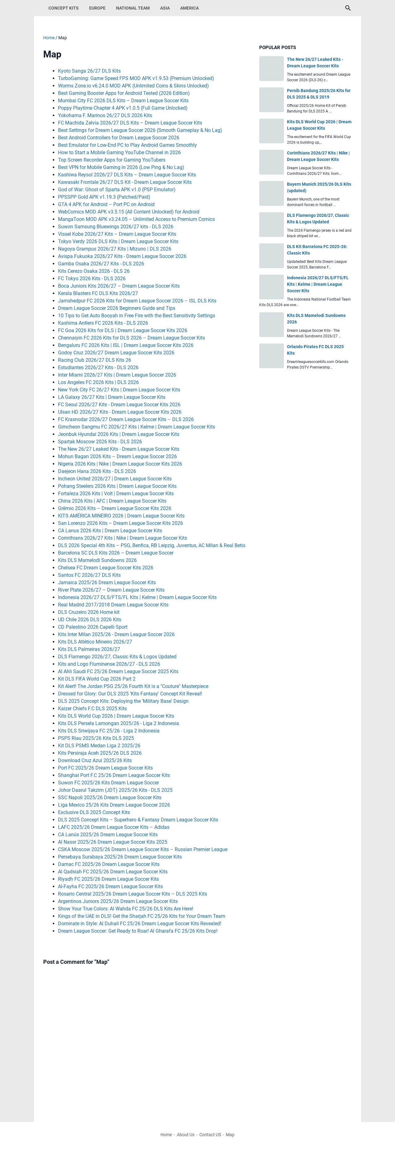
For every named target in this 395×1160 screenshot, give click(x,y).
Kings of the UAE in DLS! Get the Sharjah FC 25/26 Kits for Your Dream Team (141, 916)
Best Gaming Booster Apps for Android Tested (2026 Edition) (124, 93)
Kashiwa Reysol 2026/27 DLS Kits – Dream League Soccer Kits (127, 175)
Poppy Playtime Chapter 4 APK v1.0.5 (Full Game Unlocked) (123, 108)
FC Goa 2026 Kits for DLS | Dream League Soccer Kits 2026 (122, 330)
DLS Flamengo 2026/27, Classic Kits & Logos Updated (117, 657)
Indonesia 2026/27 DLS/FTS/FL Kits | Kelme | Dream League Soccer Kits (137, 597)
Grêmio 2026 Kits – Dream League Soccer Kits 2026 (114, 508)
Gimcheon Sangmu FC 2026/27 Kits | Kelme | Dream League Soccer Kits (136, 427)
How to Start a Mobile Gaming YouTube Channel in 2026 (119, 152)
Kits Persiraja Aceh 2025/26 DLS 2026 (100, 753)
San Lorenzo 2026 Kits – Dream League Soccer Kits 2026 (120, 523)
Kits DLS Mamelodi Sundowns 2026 (97, 560)
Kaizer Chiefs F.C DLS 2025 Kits (92, 708)
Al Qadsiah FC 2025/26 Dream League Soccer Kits (113, 872)
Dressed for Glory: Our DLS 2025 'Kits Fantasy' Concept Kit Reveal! (130, 694)
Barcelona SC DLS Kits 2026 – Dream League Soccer (115, 553)
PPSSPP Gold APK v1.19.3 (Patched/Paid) (104, 197)
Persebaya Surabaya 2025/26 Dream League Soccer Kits (120, 857)
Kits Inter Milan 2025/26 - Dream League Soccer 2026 (116, 634)
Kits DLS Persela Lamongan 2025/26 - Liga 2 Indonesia (118, 723)
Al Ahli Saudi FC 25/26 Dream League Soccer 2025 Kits (118, 671)
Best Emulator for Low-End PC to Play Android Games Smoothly (127, 145)
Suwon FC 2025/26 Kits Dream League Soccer (108, 783)
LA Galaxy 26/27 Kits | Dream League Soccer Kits (111, 397)
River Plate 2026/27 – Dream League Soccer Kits (111, 590)
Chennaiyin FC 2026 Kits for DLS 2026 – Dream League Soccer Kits (131, 338)
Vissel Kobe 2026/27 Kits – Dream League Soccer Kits (117, 234)
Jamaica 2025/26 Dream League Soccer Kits (107, 582)
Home (166, 1134)
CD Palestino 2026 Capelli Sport (92, 627)
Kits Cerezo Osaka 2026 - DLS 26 (94, 271)
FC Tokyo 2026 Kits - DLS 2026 (92, 278)
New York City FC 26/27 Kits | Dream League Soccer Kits (119, 390)
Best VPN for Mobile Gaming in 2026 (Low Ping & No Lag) (121, 167)
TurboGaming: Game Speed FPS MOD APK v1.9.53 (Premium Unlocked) (136, 78)
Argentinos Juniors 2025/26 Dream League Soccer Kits (118, 901)
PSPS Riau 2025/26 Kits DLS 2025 (96, 738)
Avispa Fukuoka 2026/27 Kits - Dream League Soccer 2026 (122, 256)
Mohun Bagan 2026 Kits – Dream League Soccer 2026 (117, 456)
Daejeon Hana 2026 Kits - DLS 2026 (97, 471)
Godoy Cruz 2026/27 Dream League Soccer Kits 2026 (116, 353)
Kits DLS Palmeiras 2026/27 (89, 649)
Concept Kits (63, 8)
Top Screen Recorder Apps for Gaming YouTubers (111, 160)
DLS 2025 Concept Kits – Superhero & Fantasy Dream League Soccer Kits (138, 820)
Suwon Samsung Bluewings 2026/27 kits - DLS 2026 (115, 227)
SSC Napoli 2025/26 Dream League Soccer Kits (109, 797)
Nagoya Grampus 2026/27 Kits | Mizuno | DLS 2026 (114, 249)
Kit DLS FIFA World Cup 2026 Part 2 (96, 679)
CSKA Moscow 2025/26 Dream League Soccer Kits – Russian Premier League (142, 849)
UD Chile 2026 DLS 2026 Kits (89, 619)
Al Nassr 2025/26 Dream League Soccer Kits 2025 (112, 842)
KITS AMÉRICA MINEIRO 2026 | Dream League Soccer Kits (121, 516)
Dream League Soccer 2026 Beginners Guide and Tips (116, 308)
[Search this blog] (348, 8)
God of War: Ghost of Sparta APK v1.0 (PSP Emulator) (117, 189)
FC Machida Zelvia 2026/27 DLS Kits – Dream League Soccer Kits (130, 123)
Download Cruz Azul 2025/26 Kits (95, 760)
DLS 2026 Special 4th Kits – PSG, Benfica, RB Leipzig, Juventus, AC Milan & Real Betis (151, 545)
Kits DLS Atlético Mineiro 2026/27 (95, 642)
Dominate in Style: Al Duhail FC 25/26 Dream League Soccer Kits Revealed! (139, 923)
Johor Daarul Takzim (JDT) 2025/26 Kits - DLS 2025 (115, 790)
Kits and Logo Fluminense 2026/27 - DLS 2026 (109, 664)
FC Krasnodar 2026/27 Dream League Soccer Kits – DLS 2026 (126, 419)
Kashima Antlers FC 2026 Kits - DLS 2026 (103, 323)
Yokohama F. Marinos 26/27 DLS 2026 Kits (105, 115)
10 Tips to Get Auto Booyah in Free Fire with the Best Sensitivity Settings (136, 315)
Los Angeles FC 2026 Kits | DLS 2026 (98, 382)
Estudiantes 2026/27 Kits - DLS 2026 (98, 367)
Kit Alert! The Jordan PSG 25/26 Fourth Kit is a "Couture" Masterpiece (133, 686)
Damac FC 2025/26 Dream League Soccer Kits (109, 864)
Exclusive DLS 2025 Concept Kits (94, 812)
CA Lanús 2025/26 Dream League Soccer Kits (108, 834)
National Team (133, 8)
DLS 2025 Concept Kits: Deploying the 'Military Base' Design (123, 701)
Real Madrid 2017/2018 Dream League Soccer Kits (113, 605)
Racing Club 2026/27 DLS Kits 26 (94, 360)
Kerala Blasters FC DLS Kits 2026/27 (98, 293)
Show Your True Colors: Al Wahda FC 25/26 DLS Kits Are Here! (125, 909)
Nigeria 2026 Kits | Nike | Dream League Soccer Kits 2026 (120, 464)
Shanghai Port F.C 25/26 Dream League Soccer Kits (114, 775)
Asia (165, 8)
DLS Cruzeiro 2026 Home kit (88, 612)
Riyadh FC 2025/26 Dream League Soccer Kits (108, 879)
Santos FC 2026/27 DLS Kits (89, 575)
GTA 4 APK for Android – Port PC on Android (106, 204)
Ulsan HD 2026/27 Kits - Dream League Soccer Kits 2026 (119, 412)
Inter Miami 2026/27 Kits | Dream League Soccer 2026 (117, 375)
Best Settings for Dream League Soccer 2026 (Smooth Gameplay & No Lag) (140, 130)
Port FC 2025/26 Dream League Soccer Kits (105, 768)
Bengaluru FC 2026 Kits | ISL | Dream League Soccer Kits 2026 (125, 345)
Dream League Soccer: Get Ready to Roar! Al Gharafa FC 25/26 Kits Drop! (138, 931)
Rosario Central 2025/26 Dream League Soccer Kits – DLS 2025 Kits (132, 894)
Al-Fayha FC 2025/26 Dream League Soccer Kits (110, 886)
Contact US (210, 1134)
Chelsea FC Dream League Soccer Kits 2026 (105, 568)
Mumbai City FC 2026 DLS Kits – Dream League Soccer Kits (123, 100)
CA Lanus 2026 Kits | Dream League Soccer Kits (110, 531)
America (189, 8)
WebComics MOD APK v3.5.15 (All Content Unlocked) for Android (128, 212)
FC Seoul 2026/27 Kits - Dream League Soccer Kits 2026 (119, 404)
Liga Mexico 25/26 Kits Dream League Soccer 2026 (114, 805)
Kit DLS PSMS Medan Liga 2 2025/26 (99, 746)
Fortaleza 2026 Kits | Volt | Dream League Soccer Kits (116, 493)
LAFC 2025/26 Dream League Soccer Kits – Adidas (113, 827)
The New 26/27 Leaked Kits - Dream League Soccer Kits (118, 449)
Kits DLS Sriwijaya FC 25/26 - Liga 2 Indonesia (109, 731)
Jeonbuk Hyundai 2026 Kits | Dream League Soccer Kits (118, 434)
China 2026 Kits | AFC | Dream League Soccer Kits (112, 501)
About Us (185, 1134)
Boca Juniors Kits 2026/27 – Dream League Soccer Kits (119, 286)
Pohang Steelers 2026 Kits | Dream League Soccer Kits (117, 486)
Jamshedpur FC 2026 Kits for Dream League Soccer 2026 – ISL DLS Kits (137, 301)
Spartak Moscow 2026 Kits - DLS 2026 (100, 442)
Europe (97, 8)
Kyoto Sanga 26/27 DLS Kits (89, 71)
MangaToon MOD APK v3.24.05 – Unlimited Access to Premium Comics (136, 219)
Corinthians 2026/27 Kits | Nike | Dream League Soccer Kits (122, 538)
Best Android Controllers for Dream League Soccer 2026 (118, 138)
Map (230, 1134)
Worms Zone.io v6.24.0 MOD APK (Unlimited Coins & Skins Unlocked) (133, 86)
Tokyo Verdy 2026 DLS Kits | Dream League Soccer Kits (118, 241)
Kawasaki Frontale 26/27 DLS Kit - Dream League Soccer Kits (125, 182)
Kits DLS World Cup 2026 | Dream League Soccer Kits (116, 716)
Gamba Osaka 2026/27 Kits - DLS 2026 (101, 264)
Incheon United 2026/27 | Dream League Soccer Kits (115, 479)
